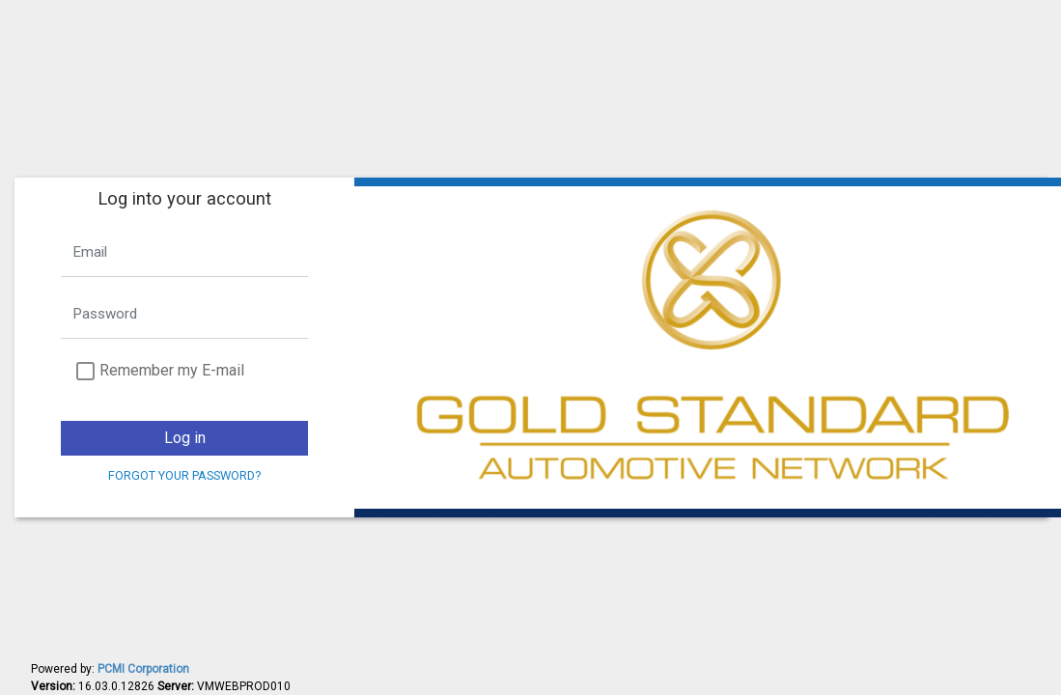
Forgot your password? (184, 475)
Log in (185, 438)
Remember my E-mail (171, 370)
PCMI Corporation (143, 669)
